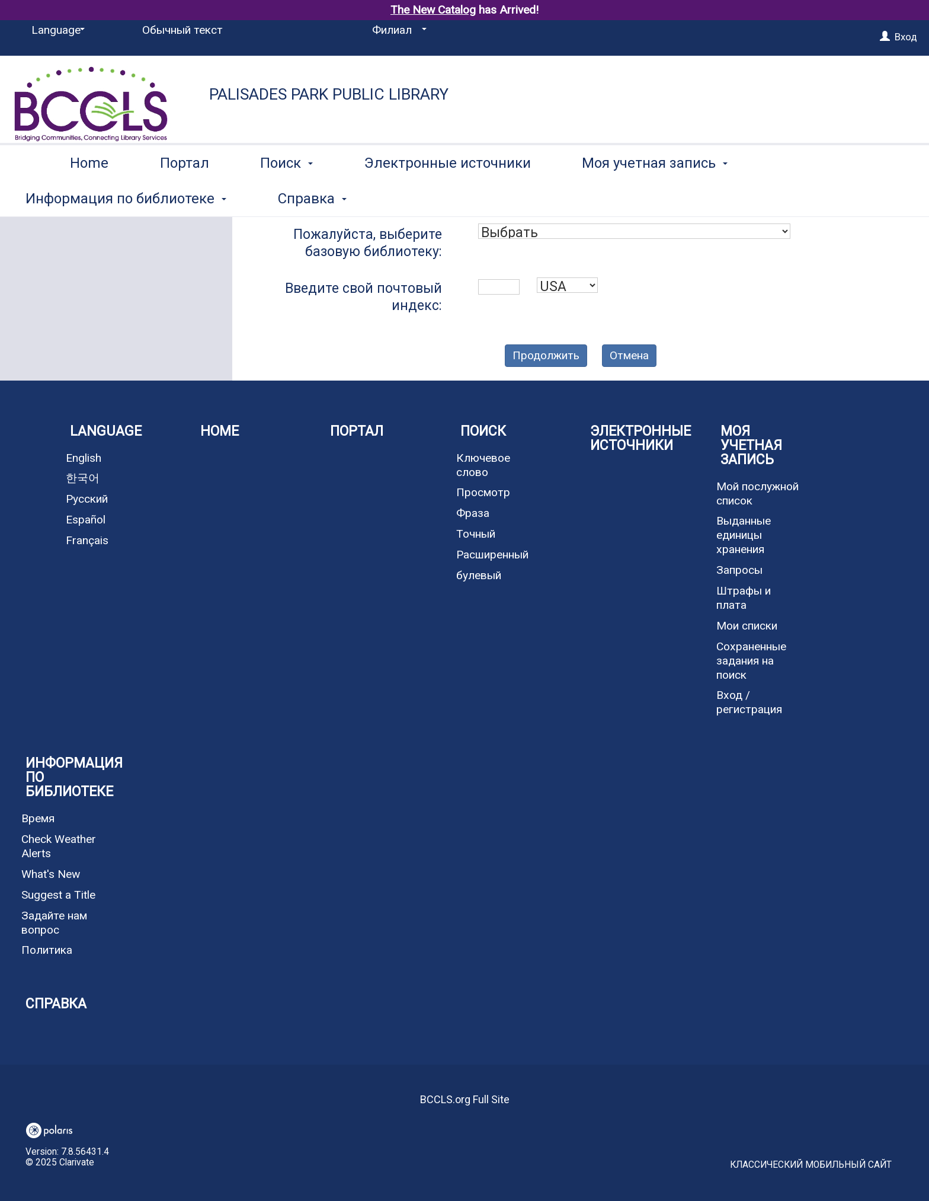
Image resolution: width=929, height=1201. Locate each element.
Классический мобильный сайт (811, 1165)
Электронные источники (447, 196)
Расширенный (492, 554)
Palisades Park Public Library (329, 94)
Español (85, 519)
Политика (46, 950)
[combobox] (634, 231)
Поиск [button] (286, 196)
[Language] (56, 30)
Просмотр (483, 492)
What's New (50, 874)
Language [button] (106, 431)
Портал (184, 196)
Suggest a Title (58, 895)
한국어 (83, 478)
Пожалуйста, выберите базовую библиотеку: (367, 243)
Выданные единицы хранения (743, 535)
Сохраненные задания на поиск (751, 661)
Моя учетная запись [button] (655, 196)
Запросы (739, 570)
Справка (56, 1004)
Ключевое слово (483, 465)
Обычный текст (182, 30)
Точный (475, 534)
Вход (906, 37)
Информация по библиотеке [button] (74, 777)
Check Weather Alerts (58, 846)
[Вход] (885, 37)
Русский (87, 499)
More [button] (806, 198)
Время (38, 818)
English (83, 458)
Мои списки (746, 626)
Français (87, 540)
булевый (478, 575)
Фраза (472, 513)
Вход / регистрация (749, 702)
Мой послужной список (757, 493)
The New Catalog (433, 10)
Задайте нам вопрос (54, 923)
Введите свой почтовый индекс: (363, 297)
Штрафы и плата (743, 598)
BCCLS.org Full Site (465, 1099)
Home (89, 196)
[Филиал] (397, 30)
